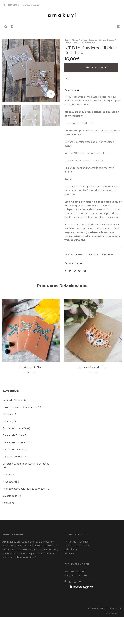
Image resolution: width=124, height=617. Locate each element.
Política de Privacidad (76, 541)
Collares (6, 421)
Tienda (75, 40)
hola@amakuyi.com (75, 575)
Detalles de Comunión (15, 442)
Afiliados (69, 553)
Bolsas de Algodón (12, 400)
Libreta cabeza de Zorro (93, 367)
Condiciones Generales (77, 545)
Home (66, 40)
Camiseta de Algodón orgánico (19, 407)
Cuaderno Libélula (31, 367)
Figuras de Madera (12, 456)
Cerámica (7, 414)
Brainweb (98, 608)
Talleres (6, 503)
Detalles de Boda (12, 435)
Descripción (71, 90)
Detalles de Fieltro (12, 449)
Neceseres (8, 481)
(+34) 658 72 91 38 (74, 571)
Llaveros (7, 474)
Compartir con (73, 263)
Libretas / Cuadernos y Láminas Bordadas (97, 40)
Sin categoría (9, 495)
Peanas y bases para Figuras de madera (24, 488)
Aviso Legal (70, 549)
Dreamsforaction (114, 608)
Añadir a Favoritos (67, 79)
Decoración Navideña (14, 428)
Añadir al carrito (97, 67)
